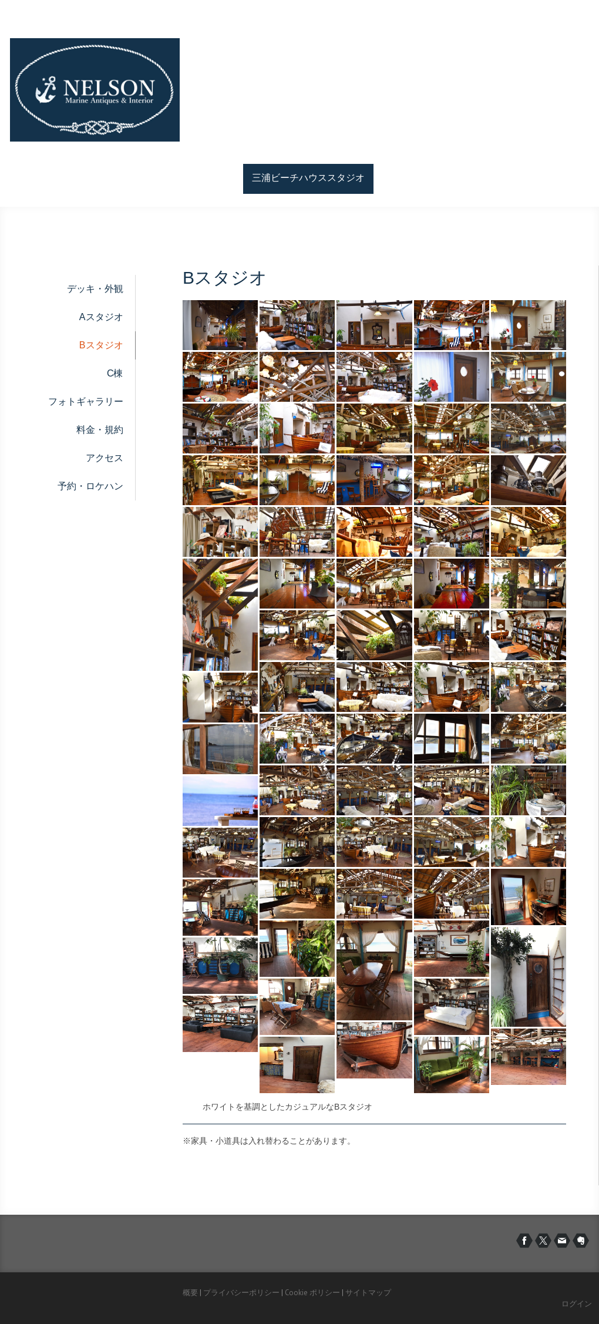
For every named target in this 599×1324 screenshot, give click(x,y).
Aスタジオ (101, 317)
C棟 (115, 373)
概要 (190, 1293)
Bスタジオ (101, 345)
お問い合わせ (539, 178)
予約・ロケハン (90, 486)
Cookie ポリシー (312, 1293)
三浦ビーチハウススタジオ (308, 178)
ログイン (576, 1304)
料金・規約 (99, 430)
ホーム (220, 178)
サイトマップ (368, 1293)
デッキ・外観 (95, 289)
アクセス (104, 458)
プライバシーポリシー (241, 1293)
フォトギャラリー (85, 401)
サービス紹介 (410, 178)
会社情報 (475, 178)
